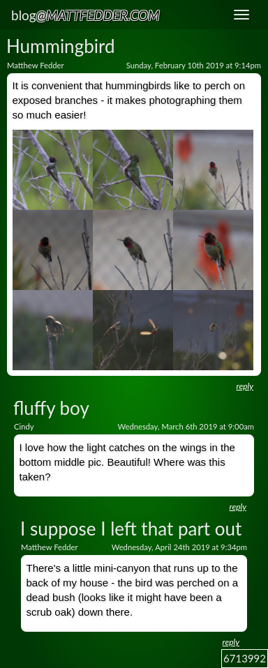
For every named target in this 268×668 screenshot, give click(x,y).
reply (245, 386)
